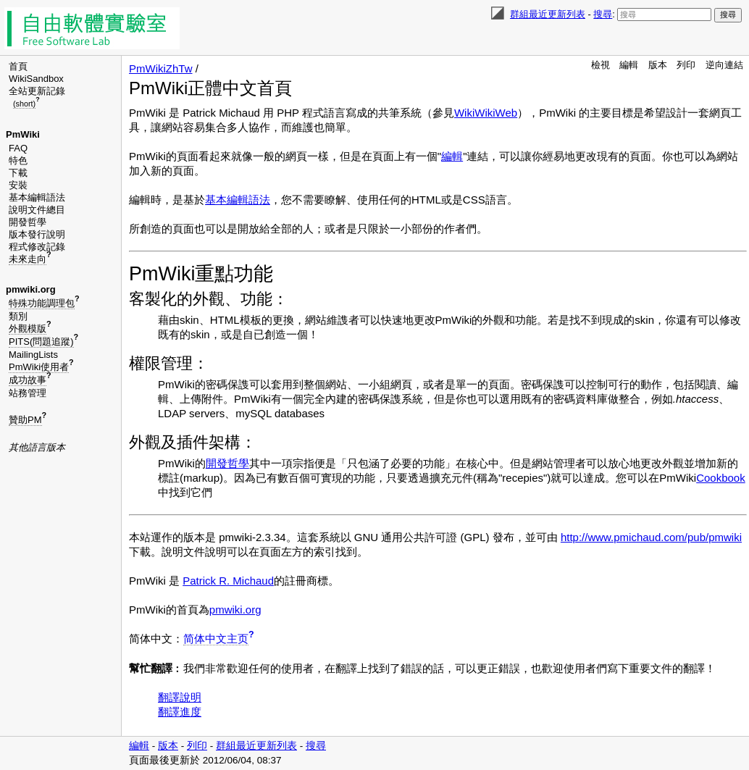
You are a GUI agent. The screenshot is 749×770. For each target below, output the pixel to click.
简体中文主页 (215, 638)
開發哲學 (27, 222)
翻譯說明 (179, 697)
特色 (18, 160)
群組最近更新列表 (547, 14)
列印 (686, 64)
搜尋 (602, 14)
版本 (657, 64)
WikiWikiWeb (485, 112)
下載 (18, 172)
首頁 (18, 66)
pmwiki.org (31, 289)
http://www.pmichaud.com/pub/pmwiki (651, 537)
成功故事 (27, 379)
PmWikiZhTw (161, 68)
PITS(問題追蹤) (41, 341)
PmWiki (23, 134)
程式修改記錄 (37, 246)
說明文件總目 (37, 209)
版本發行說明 (37, 234)
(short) (24, 103)
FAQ (18, 148)
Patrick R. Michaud (228, 580)
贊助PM (25, 419)
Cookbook (720, 478)
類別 (18, 316)
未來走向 (27, 259)
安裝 (18, 185)
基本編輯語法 (37, 197)
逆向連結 (724, 64)
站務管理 (27, 393)
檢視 (600, 64)
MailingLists (33, 354)
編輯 (628, 64)
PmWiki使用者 (39, 366)
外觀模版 (27, 328)
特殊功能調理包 (42, 303)
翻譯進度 (179, 712)
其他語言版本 (37, 447)
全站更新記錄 (37, 90)
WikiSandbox (36, 78)
